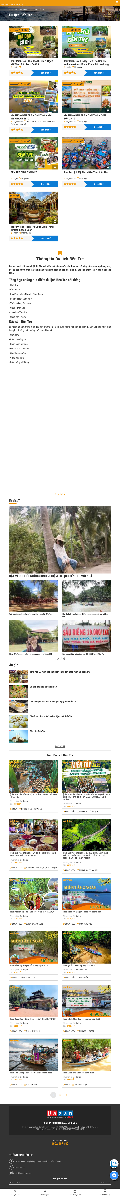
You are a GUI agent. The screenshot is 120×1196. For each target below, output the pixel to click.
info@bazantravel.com (23, 1173)
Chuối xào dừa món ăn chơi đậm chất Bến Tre (51, 716)
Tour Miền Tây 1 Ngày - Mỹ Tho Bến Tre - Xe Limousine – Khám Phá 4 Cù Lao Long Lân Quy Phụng (86, 64)
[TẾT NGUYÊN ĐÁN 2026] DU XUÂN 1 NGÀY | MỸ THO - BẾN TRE (33, 795)
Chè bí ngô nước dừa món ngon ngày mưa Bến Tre (53, 701)
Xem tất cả (60, 658)
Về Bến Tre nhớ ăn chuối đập (43, 686)
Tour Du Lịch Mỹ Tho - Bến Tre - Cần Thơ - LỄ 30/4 (32, 911)
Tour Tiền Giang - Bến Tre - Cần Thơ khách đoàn (31, 1072)
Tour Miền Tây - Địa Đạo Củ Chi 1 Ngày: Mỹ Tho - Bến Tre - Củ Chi (32, 62)
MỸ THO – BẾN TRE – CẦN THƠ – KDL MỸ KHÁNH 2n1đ (31, 117)
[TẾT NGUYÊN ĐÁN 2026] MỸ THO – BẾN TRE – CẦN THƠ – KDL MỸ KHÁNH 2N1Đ (33, 854)
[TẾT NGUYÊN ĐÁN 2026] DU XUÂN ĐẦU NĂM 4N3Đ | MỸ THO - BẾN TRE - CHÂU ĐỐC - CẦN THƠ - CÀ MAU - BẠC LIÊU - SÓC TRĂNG (86, 856)
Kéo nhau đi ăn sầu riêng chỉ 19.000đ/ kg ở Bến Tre (83, 654)
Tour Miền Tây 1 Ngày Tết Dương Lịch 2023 (29, 965)
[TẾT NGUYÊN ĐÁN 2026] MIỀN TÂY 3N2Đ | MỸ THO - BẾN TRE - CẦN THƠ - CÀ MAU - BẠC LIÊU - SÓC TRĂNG (86, 797)
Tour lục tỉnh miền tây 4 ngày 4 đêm (79, 965)
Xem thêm (60, 494)
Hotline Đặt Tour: (60, 1141)
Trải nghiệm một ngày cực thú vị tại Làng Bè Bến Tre (30, 614)
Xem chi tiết (46, 73)
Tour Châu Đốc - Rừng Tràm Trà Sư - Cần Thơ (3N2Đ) (33, 1019)
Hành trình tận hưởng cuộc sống (11, 5)
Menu (117, 5)
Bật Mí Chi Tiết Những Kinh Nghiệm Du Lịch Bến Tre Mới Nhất (51, 576)
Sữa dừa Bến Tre (37, 731)
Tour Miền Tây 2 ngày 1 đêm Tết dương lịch (82, 911)
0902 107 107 (20, 1167)
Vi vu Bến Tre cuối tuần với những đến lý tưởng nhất (30, 654)
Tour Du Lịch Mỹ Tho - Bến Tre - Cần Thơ (86, 172)
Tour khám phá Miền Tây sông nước (78, 1072)
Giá (11, 804)
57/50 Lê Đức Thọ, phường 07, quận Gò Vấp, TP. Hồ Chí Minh (38, 1161)
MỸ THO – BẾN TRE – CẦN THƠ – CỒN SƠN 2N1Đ (85, 117)
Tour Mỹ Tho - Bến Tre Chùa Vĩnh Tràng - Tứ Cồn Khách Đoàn (33, 228)
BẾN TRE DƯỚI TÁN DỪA (24, 172)
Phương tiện (14, 801)
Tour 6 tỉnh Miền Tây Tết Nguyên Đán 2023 (81, 1019)
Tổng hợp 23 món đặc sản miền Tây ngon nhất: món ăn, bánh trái (60, 671)
